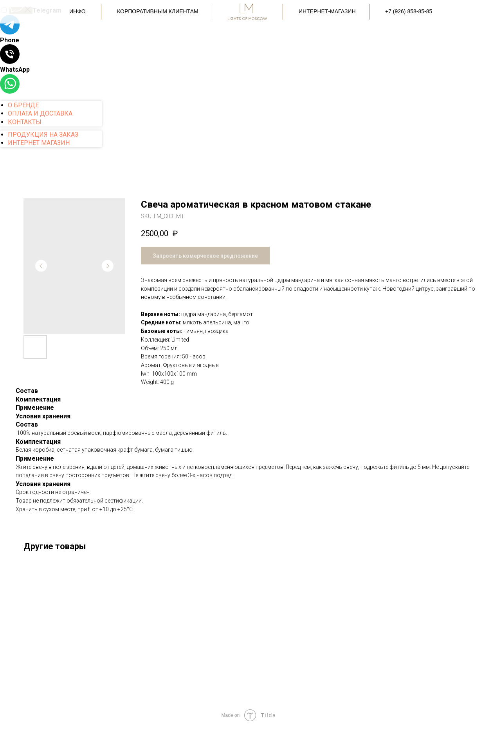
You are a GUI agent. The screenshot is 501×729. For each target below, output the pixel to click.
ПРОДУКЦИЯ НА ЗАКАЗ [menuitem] (43, 134)
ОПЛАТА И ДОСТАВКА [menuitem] (40, 113)
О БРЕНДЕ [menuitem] (23, 105)
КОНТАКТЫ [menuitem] (24, 122)
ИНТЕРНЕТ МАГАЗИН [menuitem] (39, 143)
